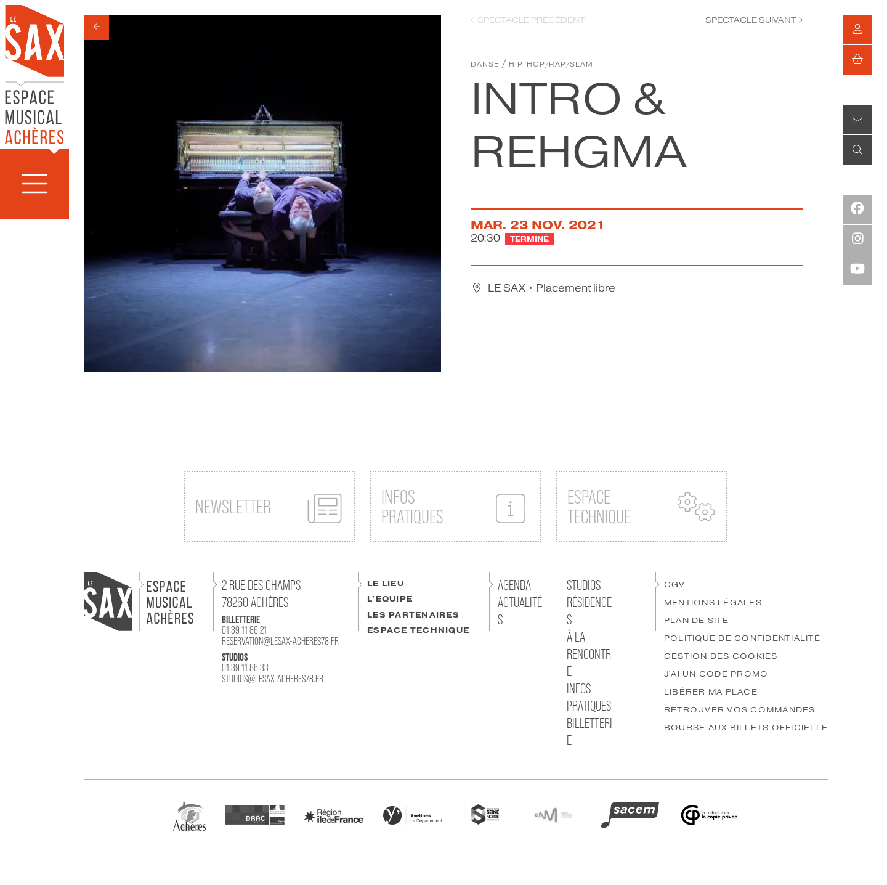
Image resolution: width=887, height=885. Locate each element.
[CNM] (553, 814)
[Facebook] (857, 209)
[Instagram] (857, 240)
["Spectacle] (754, 21)
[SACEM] (630, 814)
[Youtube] (857, 270)
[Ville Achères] (189, 814)
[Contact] (857, 119)
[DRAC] (255, 814)
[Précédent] (96, 27)
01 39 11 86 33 (245, 667)
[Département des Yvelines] (412, 814)
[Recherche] (857, 150)
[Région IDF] (333, 815)
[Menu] (34, 184)
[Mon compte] (857, 29)
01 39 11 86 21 (244, 630)
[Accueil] (34, 74)
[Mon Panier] (857, 60)
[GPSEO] (484, 814)
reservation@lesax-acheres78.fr (280, 641)
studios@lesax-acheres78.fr (272, 678)
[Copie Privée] (709, 814)
